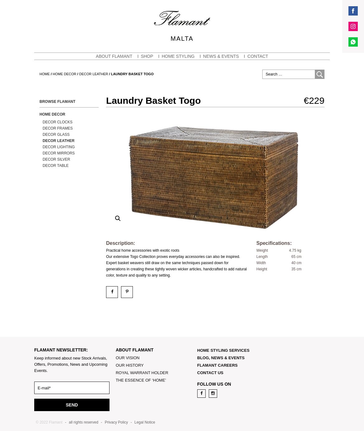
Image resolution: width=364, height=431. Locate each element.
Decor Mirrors (59, 153)
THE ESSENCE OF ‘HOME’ (141, 380)
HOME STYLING (178, 56)
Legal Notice (144, 422)
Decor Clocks (57, 122)
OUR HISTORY (130, 365)
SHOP (147, 56)
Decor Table (56, 165)
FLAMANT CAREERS (217, 365)
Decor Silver (56, 159)
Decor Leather (93, 74)
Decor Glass (56, 134)
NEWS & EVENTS (221, 56)
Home (45, 74)
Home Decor (64, 74)
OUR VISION (128, 357)
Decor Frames (58, 128)
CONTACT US (210, 372)
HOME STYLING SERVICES (223, 350)
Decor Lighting (59, 147)
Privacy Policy (116, 422)
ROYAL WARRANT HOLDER (142, 372)
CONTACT (257, 56)
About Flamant (114, 56)
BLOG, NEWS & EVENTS (221, 357)
